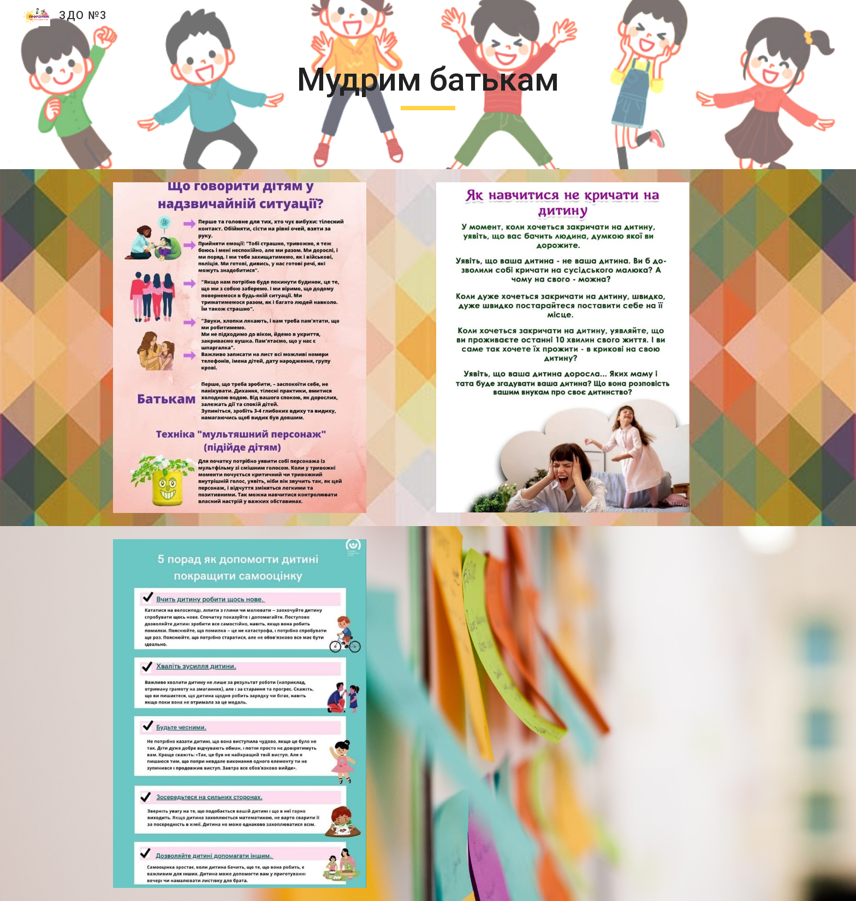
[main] (428, 85)
